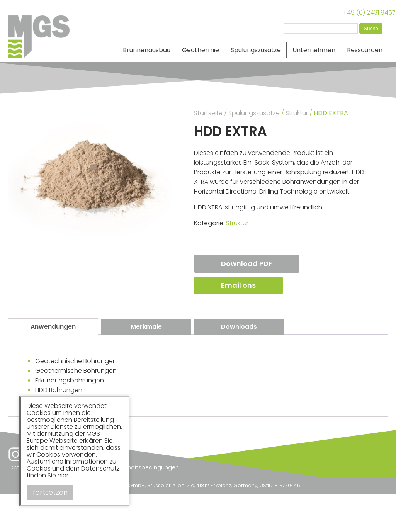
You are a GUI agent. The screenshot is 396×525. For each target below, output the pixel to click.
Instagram (15, 454)
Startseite (208, 113)
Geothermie (200, 50)
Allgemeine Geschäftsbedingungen (130, 467)
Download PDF (246, 263)
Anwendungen (53, 326)
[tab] (53, 326)
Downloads (239, 326)
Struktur (297, 113)
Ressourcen (364, 50)
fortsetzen (50, 492)
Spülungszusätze (256, 50)
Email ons (238, 285)
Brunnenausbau (146, 50)
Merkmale (146, 326)
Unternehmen (313, 50)
